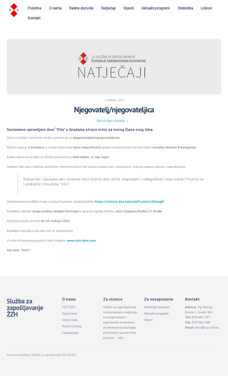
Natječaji (108, 8)
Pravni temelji (71, 326)
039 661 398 (201, 322)
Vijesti (128, 8)
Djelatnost (69, 313)
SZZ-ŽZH (68, 307)
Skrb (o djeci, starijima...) (112, 121)
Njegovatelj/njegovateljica (114, 109)
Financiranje (70, 333)
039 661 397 (201, 317)
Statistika (185, 8)
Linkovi (206, 8)
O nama (55, 8)
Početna (34, 8)
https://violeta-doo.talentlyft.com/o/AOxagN (129, 201)
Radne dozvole (81, 8)
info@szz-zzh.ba (207, 327)
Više (120, 338)
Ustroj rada (70, 320)
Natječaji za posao (157, 307)
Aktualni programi (155, 8)
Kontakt (34, 18)
